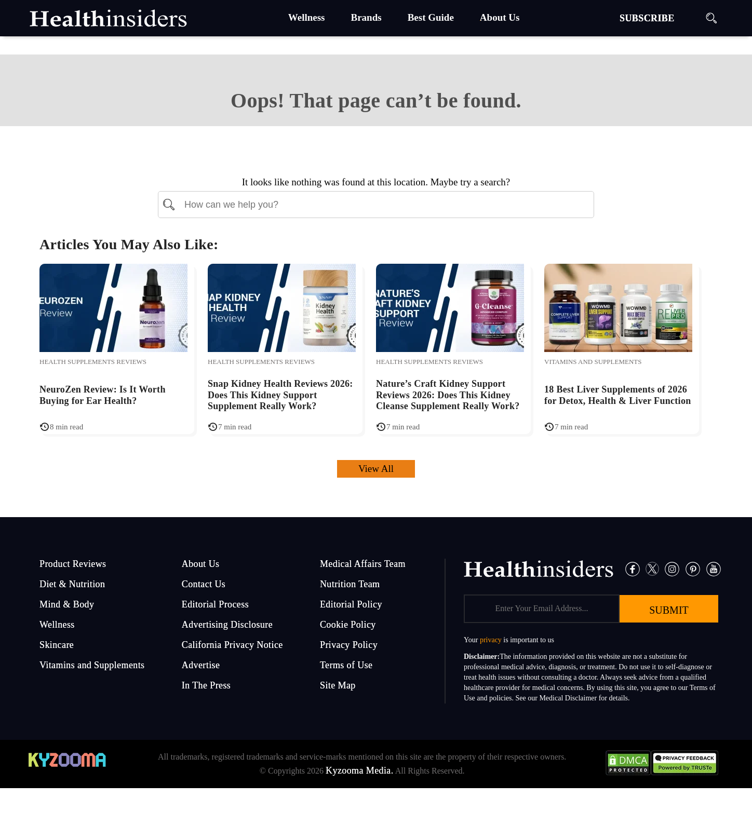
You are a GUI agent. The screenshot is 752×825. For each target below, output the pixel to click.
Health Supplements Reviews (92, 362)
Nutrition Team (350, 584)
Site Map (338, 685)
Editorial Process (215, 604)
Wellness (57, 624)
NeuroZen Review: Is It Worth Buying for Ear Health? (102, 395)
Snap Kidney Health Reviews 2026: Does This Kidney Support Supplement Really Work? (280, 394)
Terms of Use (346, 665)
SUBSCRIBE (647, 18)
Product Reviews (72, 564)
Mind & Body (66, 604)
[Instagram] (672, 568)
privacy (491, 640)
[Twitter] (653, 568)
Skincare (56, 645)
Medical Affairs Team (363, 564)
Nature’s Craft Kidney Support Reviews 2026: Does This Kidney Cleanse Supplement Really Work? (448, 394)
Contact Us (204, 584)
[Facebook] (632, 568)
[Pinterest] (693, 568)
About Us (201, 564)
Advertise (201, 665)
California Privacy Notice (232, 645)
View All (376, 468)
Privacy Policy (349, 645)
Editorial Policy (351, 604)
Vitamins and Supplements (592, 362)
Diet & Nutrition (72, 584)
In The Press (206, 685)
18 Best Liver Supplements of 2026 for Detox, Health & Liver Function (617, 395)
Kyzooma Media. (360, 770)
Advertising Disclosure (227, 624)
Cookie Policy (348, 624)
